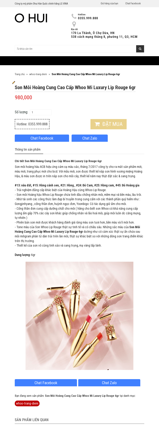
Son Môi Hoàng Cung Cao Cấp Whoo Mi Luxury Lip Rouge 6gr (82, 395)
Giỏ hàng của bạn (109, 3)
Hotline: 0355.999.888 (32, 124)
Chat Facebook (133, 3)
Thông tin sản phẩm (27, 149)
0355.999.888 (88, 18)
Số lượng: (21, 112)
